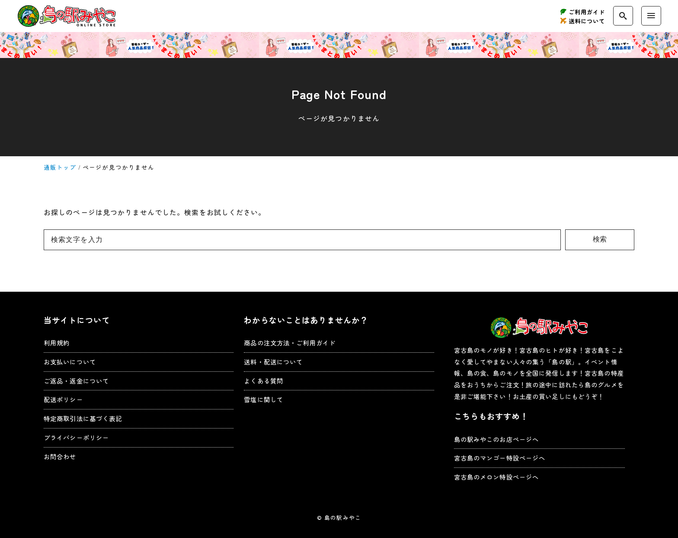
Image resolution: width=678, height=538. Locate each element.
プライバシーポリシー (76, 437)
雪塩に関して (263, 399)
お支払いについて (70, 361)
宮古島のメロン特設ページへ (496, 476)
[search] (623, 16)
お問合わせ (60, 456)
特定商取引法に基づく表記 (83, 418)
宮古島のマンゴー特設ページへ (500, 457)
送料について (587, 21)
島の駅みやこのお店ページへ (496, 439)
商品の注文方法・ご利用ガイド (290, 342)
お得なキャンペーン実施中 (339, 45)
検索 (600, 239)
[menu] (651, 16)
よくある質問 (263, 380)
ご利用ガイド (587, 12)
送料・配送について (273, 361)
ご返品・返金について (76, 380)
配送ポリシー (63, 399)
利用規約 (57, 342)
